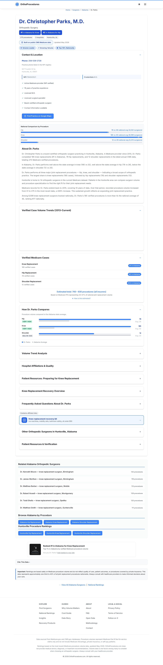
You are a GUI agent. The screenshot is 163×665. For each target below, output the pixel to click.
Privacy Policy (114, 612)
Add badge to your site (65, 556)
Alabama (85, 10)
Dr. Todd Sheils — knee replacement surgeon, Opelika (43, 504)
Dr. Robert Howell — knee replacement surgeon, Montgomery (46, 497)
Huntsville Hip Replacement (31, 537)
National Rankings (96, 588)
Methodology (91, 627)
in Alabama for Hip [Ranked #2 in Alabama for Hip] (51, 32)
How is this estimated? (82, 299)
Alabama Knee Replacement (56, 526)
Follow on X (113, 622)
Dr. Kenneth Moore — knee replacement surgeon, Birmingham (46, 475)
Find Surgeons (45, 612)
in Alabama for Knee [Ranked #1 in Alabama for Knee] (30, 32)
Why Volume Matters (71, 612)
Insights (42, 622)
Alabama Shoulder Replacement (84, 526)
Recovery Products (47, 627)
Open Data (90, 622)
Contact (89, 632)
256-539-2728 (35, 61)
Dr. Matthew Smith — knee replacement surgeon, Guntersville (46, 511)
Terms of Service (115, 617)
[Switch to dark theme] (139, 4)
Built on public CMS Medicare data (36, 42)
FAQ (87, 617)
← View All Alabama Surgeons (72, 588)
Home (68, 10)
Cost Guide (66, 617)
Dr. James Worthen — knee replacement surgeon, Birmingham (47, 482)
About (88, 612)
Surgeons (75, 10)
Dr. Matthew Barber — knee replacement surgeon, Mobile (44, 490)
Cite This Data (23, 566)
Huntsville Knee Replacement (58, 537)
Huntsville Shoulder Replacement (87, 537)
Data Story (66, 622)
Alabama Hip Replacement (30, 526)
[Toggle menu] (145, 4)
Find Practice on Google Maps (38, 116)
